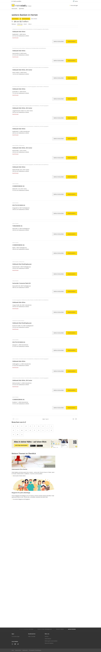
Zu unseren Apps (15, 636)
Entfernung (19, 24)
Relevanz (14, 24)
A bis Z (25, 24)
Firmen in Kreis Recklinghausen (45, 629)
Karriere (46, 636)
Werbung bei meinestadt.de (51, 641)
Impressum (25, 650)
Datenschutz (18, 650)
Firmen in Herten (60, 629)
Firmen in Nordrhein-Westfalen (26, 629)
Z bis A (29, 24)
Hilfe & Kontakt (31, 636)
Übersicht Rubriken (49, 643)
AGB (13, 650)
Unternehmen (48, 638)
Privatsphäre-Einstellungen (35, 650)
